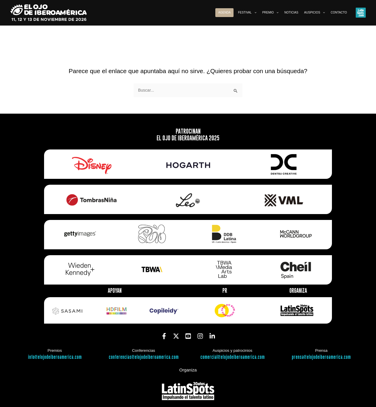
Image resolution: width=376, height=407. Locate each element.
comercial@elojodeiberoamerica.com (232, 357)
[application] (254, 12)
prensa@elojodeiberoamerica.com (321, 357)
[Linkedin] (212, 336)
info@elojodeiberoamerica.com (55, 357)
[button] (247, 12)
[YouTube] (188, 336)
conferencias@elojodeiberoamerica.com (144, 357)
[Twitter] (176, 336)
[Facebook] (164, 336)
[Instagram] (200, 336)
